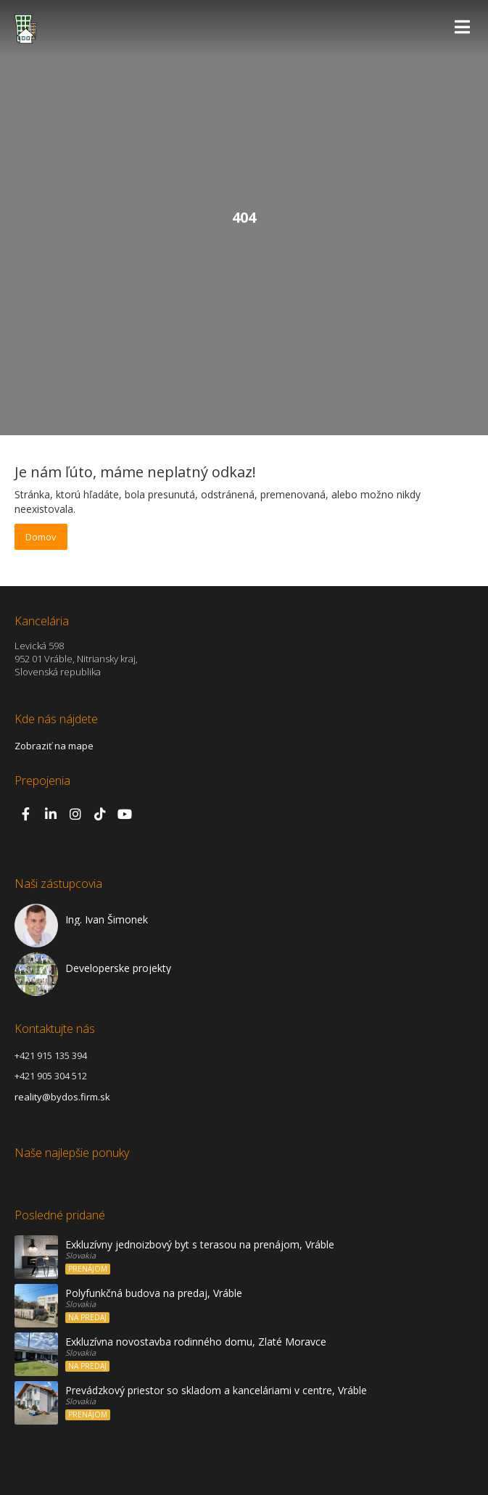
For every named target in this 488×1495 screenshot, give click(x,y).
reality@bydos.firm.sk (62, 1096)
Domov (41, 536)
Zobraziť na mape (54, 745)
